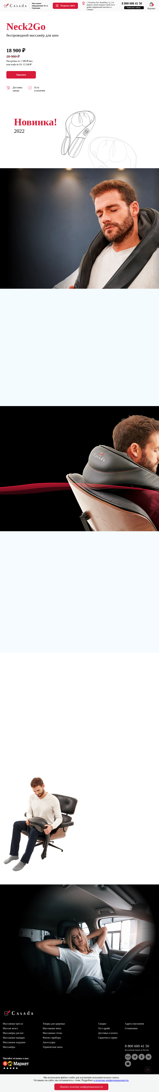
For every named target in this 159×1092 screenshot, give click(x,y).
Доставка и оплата (108, 1033)
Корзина (151, 7)
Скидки (102, 1023)
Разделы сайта (65, 6)
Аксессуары (49, 1042)
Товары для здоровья (54, 1023)
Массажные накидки (14, 1037)
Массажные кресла (13, 1023)
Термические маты (52, 1047)
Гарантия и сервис (108, 1037)
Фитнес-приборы (52, 1037)
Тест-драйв (104, 1028)
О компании (131, 1028)
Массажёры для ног (13, 1033)
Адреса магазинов (134, 1023)
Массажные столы (52, 1033)
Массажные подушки (14, 1042)
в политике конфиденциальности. (111, 1080)
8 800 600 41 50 (137, 1046)
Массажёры (9, 1047)
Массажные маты (52, 1028)
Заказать (21, 74)
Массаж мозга (10, 1028)
